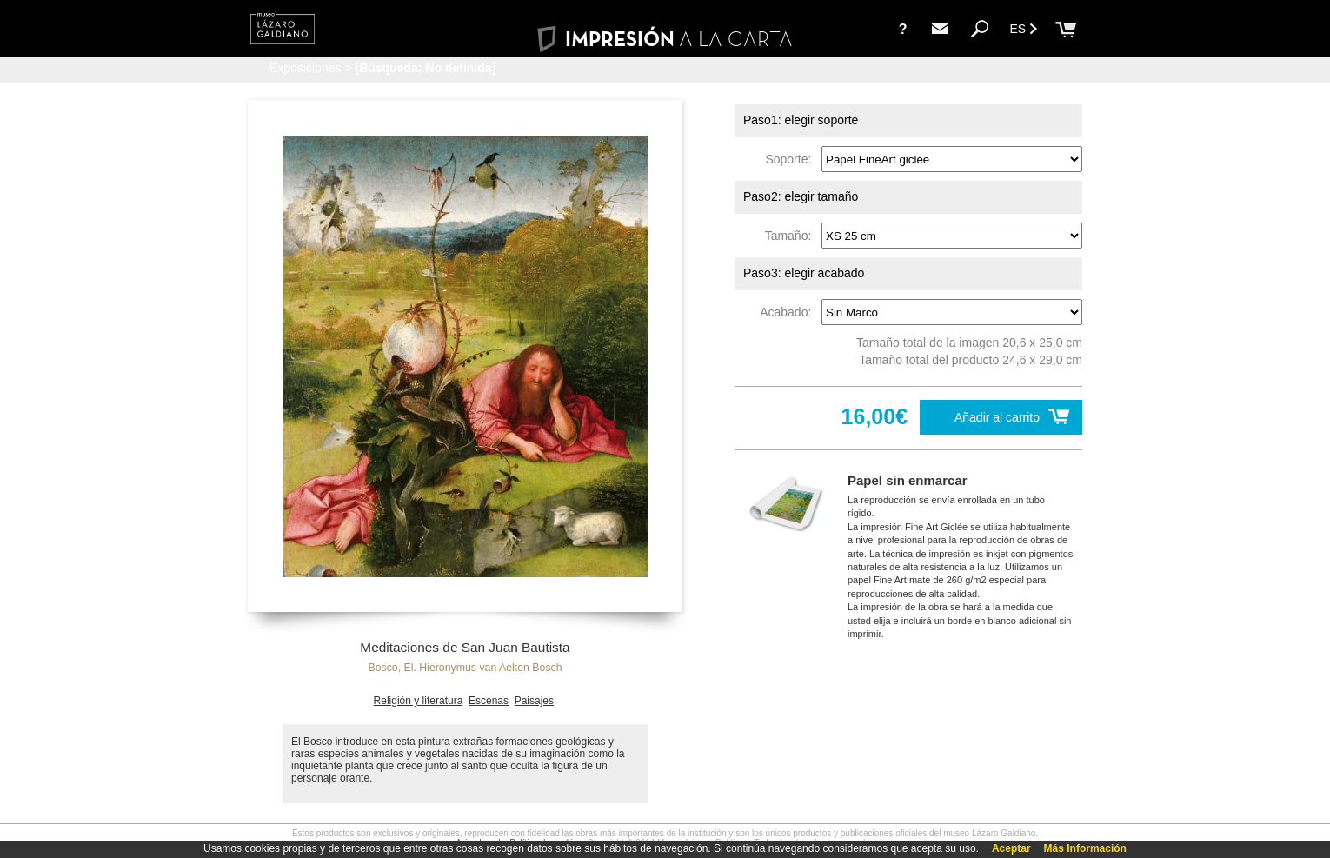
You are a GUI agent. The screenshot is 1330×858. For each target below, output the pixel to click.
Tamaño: (791, 236)
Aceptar (1011, 848)
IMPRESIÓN (664, 38)
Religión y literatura (418, 701)
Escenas (489, 701)
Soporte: (791, 159)
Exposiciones (305, 68)
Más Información (1085, 848)
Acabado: (789, 312)
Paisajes (534, 701)
